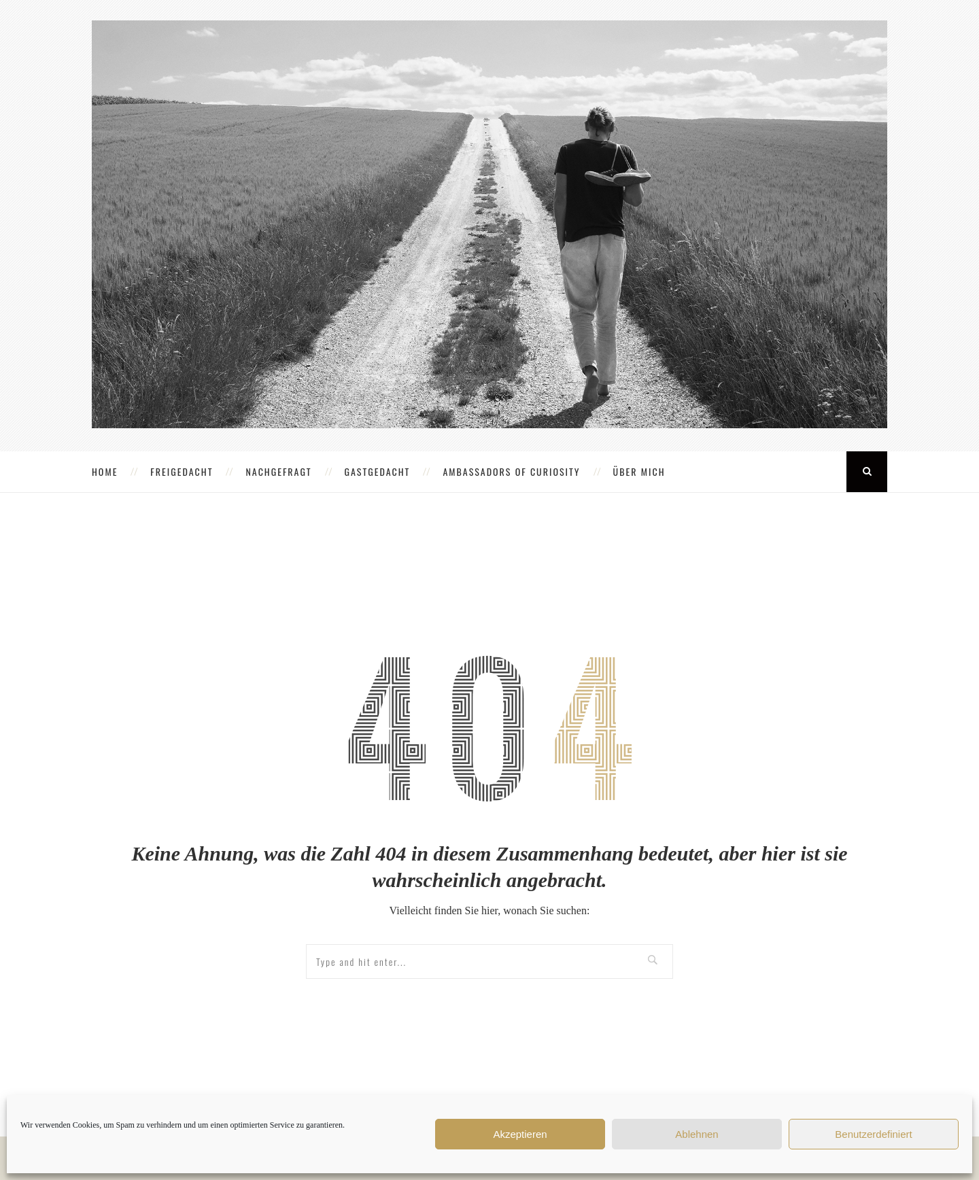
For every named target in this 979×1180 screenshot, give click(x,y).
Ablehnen (696, 1134)
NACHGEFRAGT (278, 471)
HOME (105, 471)
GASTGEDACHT (378, 471)
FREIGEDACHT (181, 471)
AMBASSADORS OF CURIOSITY (511, 471)
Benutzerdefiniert (873, 1134)
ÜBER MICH (639, 471)
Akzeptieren (520, 1134)
